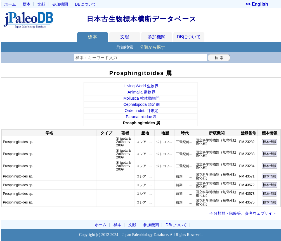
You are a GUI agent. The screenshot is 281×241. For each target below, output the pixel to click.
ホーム (10, 4)
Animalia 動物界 (141, 92)
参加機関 (60, 4)
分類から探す (152, 47)
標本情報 (269, 142)
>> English (256, 4)
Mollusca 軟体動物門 (141, 98)
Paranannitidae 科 (141, 116)
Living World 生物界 (141, 86)
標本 (26, 4)
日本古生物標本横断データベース (142, 19)
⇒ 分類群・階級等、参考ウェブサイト (243, 213)
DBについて (189, 36)
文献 (41, 4)
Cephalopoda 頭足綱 (141, 104)
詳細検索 (125, 47)
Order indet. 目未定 (141, 110)
